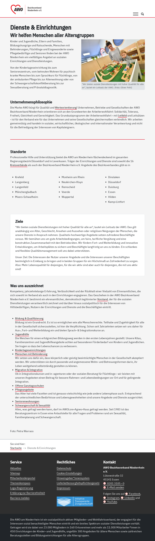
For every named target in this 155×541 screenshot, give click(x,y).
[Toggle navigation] (135, 14)
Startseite (16, 448)
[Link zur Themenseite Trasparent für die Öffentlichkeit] (75, 501)
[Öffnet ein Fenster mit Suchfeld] (142, 14)
